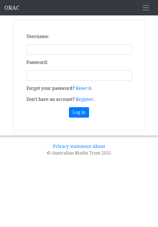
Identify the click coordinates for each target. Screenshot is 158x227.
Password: (37, 62)
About (98, 146)
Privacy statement (72, 146)
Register (84, 99)
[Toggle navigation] (146, 7)
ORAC (11, 7)
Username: (37, 36)
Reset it (83, 88)
